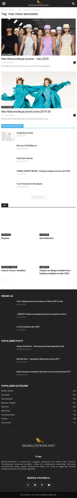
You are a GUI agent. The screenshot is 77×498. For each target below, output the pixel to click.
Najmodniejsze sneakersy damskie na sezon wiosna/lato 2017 (44, 372)
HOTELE (4, 418)
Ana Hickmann (46, 238)
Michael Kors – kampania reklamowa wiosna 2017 (38, 359)
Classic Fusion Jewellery (13, 270)
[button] (73, 3)
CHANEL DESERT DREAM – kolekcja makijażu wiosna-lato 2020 (43, 171)
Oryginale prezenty (25, 133)
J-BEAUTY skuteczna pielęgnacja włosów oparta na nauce (41, 314)
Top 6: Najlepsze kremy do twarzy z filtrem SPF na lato (40, 301)
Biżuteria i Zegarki (9, 267)
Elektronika (5, 410)
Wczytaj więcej (38, 197)
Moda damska (7, 54)
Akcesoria (6, 235)
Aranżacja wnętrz (8, 414)
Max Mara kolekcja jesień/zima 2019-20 (26, 111)
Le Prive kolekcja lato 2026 (28, 327)
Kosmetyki (44, 267)
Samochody (6, 422)
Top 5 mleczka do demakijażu (29, 184)
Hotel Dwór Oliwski (25, 158)
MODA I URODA (7, 391)
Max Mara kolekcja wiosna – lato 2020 (25, 58)
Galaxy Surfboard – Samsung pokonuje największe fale (40, 346)
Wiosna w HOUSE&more (27, 146)
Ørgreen (5, 238)
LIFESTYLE (5, 407)
